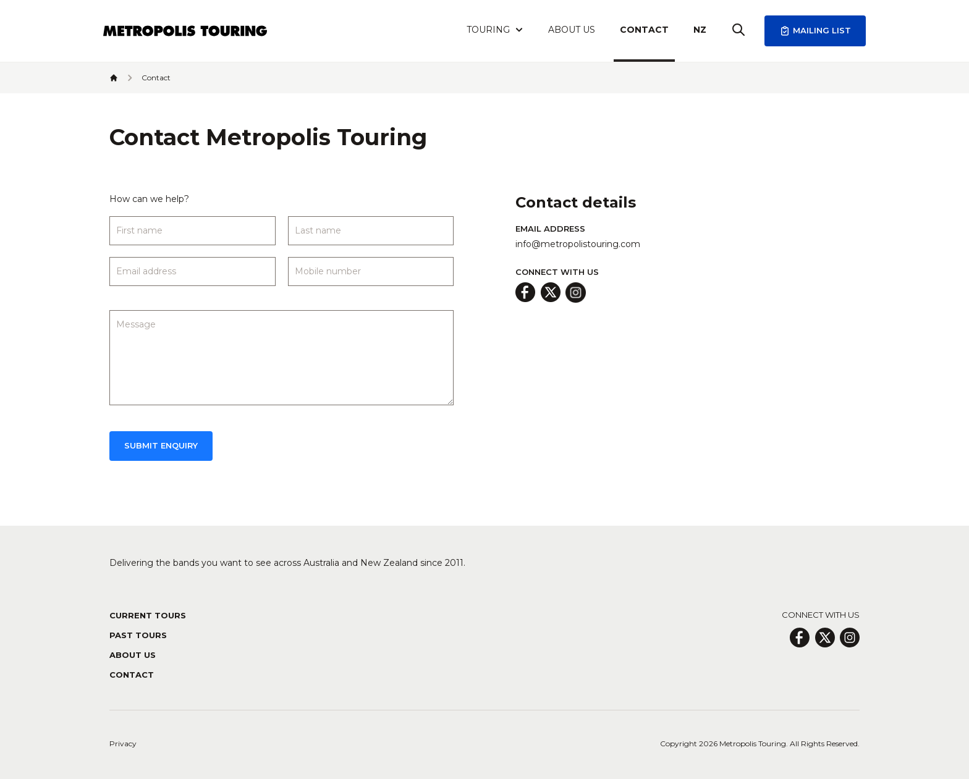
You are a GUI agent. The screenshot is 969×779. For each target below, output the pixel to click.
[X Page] (825, 637)
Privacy (123, 743)
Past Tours (138, 635)
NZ (699, 29)
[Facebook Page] (799, 637)
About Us (571, 29)
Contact (644, 29)
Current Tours (147, 615)
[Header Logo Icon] (185, 31)
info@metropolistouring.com (577, 244)
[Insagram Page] (850, 637)
